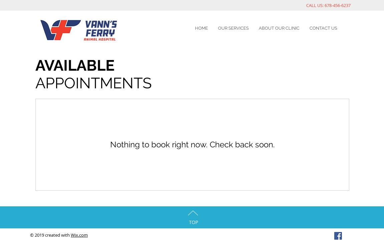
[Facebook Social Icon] (338, 236)
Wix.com (79, 235)
